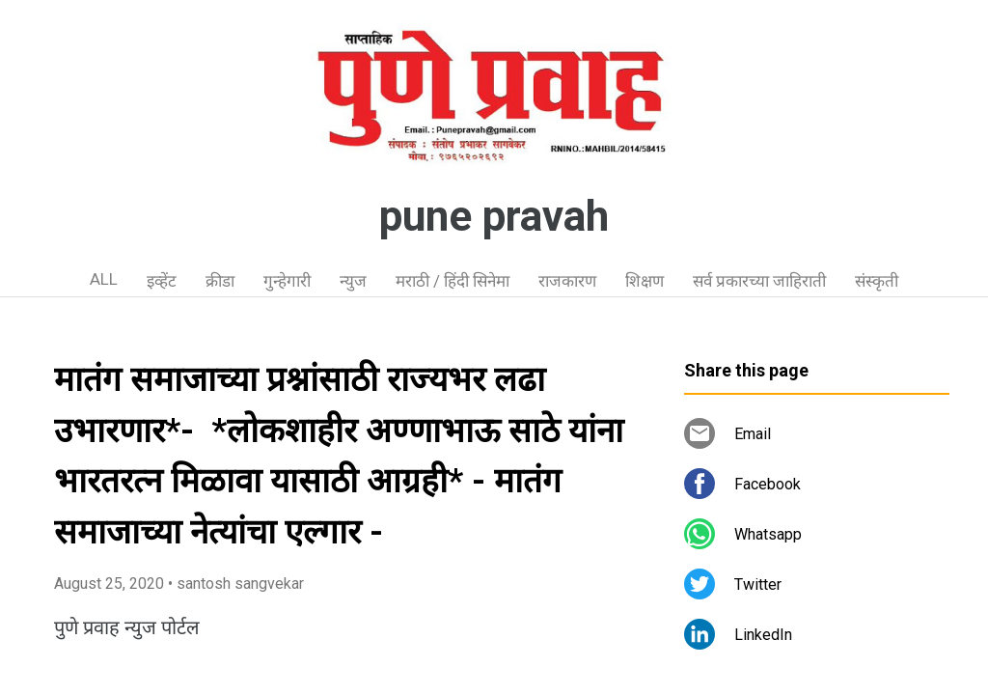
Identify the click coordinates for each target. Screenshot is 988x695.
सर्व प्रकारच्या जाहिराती (759, 281)
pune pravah (494, 216)
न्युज (353, 281)
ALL (104, 279)
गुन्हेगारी (287, 281)
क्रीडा (220, 281)
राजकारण (567, 281)
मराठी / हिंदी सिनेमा (452, 281)
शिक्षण (644, 281)
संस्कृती (876, 281)
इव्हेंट (162, 281)
